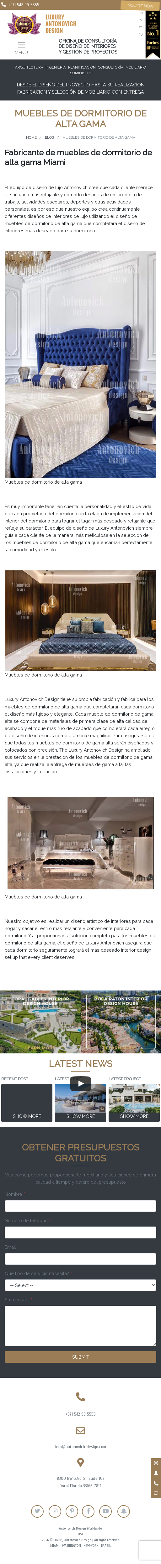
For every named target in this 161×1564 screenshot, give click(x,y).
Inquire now (140, 5)
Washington (71, 1546)
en (140, 13)
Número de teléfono (28, 1220)
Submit (80, 1357)
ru (140, 34)
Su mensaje (18, 1299)
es (140, 20)
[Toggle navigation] (21, 47)
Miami (55, 1546)
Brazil (106, 1546)
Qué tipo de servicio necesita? (38, 1273)
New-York (91, 1546)
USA (80, 1534)
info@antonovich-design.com (80, 1446)
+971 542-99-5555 (23, 5)
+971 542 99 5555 (80, 1414)
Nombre (15, 1194)
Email (12, 1247)
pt (140, 27)
